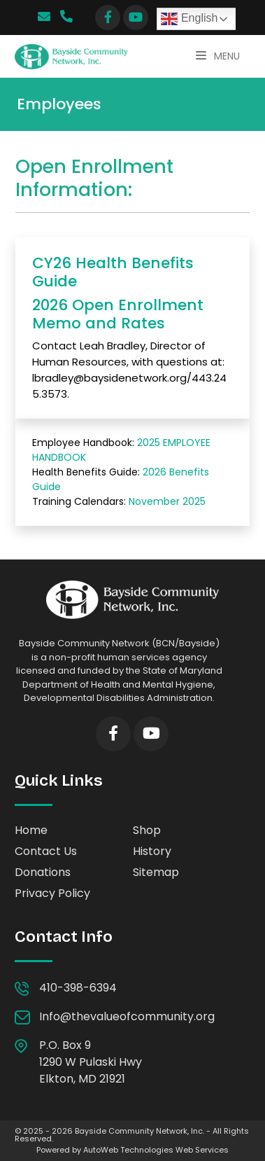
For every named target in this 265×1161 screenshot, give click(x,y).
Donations (43, 872)
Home (31, 830)
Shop (147, 830)
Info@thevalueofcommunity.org (127, 1016)
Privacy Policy (52, 893)
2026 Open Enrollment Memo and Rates (117, 314)
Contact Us (46, 851)
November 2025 (167, 501)
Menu (218, 56)
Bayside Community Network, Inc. (139, 1130)
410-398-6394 (80, 988)
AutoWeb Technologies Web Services (156, 1149)
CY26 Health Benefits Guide (113, 272)
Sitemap (156, 872)
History (152, 851)
